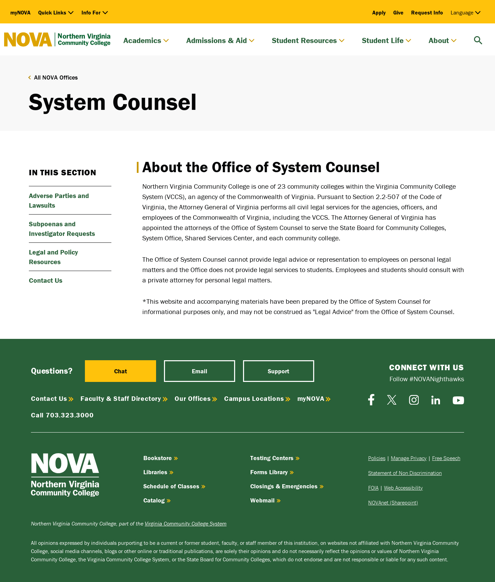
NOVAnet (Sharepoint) (393, 502)
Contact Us (45, 280)
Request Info (427, 12)
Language (466, 12)
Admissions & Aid (220, 40)
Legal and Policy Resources (53, 257)
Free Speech (446, 458)
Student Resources (308, 40)
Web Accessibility (403, 487)
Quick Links (56, 12)
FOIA (373, 487)
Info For (94, 12)
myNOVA (20, 12)
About (443, 40)
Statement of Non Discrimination (405, 472)
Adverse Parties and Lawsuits (59, 200)
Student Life (386, 40)
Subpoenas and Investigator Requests (62, 228)
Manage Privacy (409, 458)
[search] (478, 39)
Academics (146, 40)
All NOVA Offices (56, 77)
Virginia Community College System (186, 523)
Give (398, 12)
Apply (379, 12)
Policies (376, 458)
